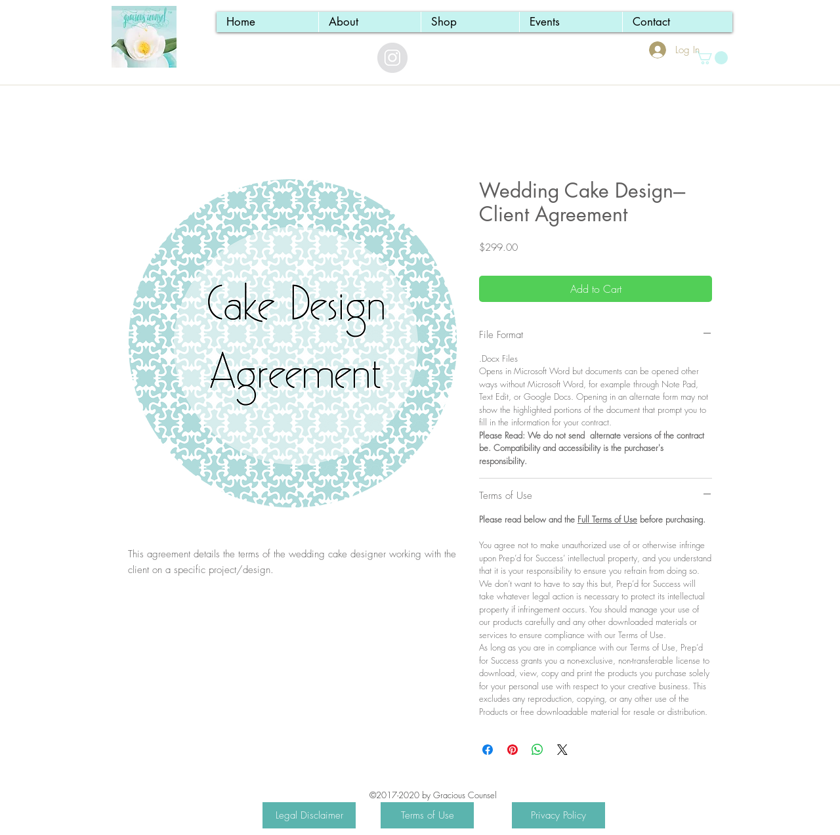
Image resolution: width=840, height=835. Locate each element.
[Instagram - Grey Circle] (392, 58)
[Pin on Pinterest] (512, 750)
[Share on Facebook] (487, 750)
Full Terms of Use (607, 519)
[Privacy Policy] (558, 815)
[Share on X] (562, 750)
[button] (712, 57)
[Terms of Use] (427, 815)
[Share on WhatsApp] (537, 750)
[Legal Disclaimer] (309, 815)
